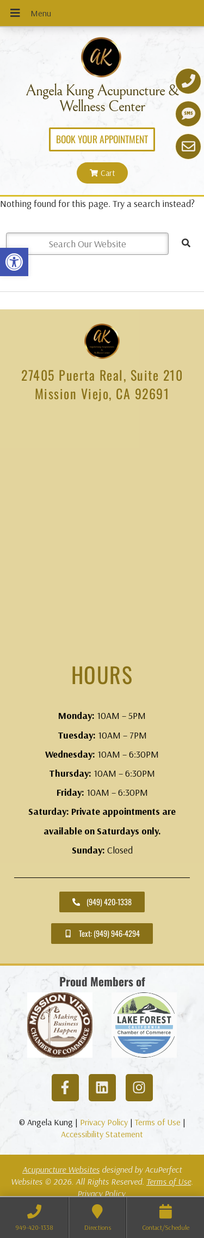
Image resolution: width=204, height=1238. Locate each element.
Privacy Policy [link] (104, 1122)
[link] (14, 262)
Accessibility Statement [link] (102, 1134)
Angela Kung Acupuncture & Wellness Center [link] (102, 98)
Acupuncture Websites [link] (61, 1169)
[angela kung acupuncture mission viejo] (102, 532)
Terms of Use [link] (158, 1122)
